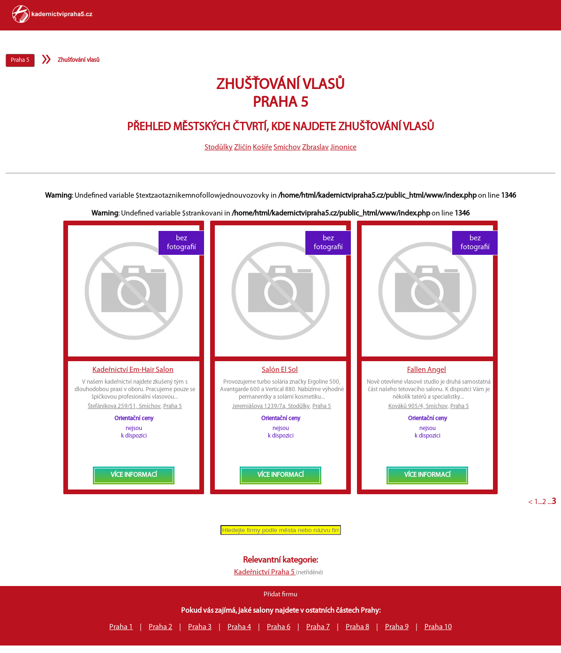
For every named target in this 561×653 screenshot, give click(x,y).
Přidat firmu (280, 594)
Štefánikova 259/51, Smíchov (124, 406)
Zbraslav (315, 147)
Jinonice (343, 147)
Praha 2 (160, 627)
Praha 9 (397, 627)
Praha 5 (172, 406)
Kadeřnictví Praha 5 (265, 572)
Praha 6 (278, 627)
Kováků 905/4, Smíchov (417, 406)
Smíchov (287, 147)
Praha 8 (357, 627)
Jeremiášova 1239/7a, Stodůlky (271, 406)
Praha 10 (438, 627)
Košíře (262, 147)
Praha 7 (318, 627)
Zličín (242, 147)
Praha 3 (200, 627)
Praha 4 (239, 627)
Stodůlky (219, 147)
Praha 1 (121, 627)
